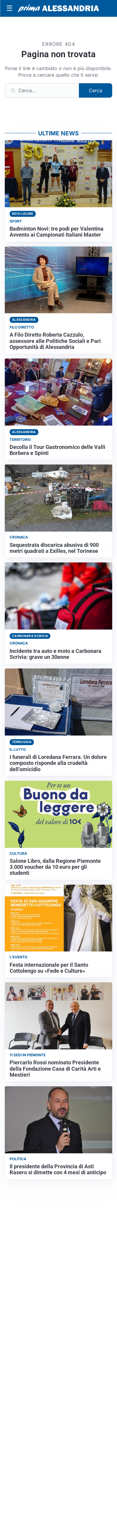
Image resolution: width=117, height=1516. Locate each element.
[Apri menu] (10, 8)
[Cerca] (42, 90)
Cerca (95, 90)
